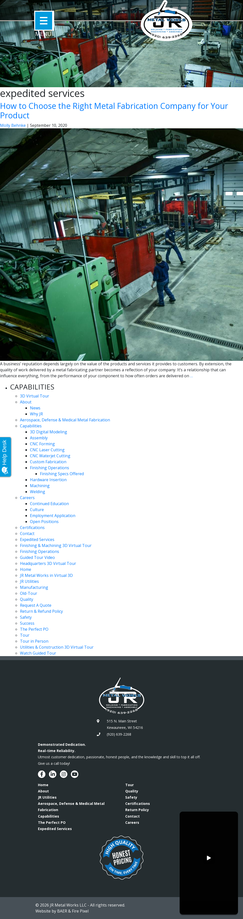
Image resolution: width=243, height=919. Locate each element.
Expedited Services (37, 539)
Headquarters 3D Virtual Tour (48, 563)
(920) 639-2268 (119, 734)
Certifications (32, 527)
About (25, 402)
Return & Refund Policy (41, 611)
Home (25, 569)
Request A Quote (35, 605)
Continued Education (49, 503)
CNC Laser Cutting (47, 450)
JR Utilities (29, 581)
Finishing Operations (49, 467)
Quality (26, 599)
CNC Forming (42, 444)
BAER (62, 911)
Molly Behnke (13, 125)
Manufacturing (34, 587)
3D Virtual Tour (34, 396)
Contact (27, 533)
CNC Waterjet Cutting (50, 456)
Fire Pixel (80, 911)
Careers (27, 497)
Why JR (36, 414)
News (35, 408)
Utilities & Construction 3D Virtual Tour (57, 647)
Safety (26, 617)
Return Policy (137, 809)
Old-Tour (28, 593)
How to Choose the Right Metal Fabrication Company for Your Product (114, 110)
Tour (24, 635)
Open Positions (44, 521)
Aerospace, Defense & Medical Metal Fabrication (65, 420)
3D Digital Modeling (48, 432)
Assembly (39, 438)
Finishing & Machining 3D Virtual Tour (56, 545)
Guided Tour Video (37, 557)
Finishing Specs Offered (62, 473)
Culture (37, 509)
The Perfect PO (34, 629)
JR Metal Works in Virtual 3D (46, 575)
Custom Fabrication (48, 461)
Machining (40, 485)
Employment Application (52, 515)
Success (27, 623)
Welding (37, 491)
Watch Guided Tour (38, 653)
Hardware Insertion (48, 479)
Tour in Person (34, 641)
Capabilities (31, 426)
